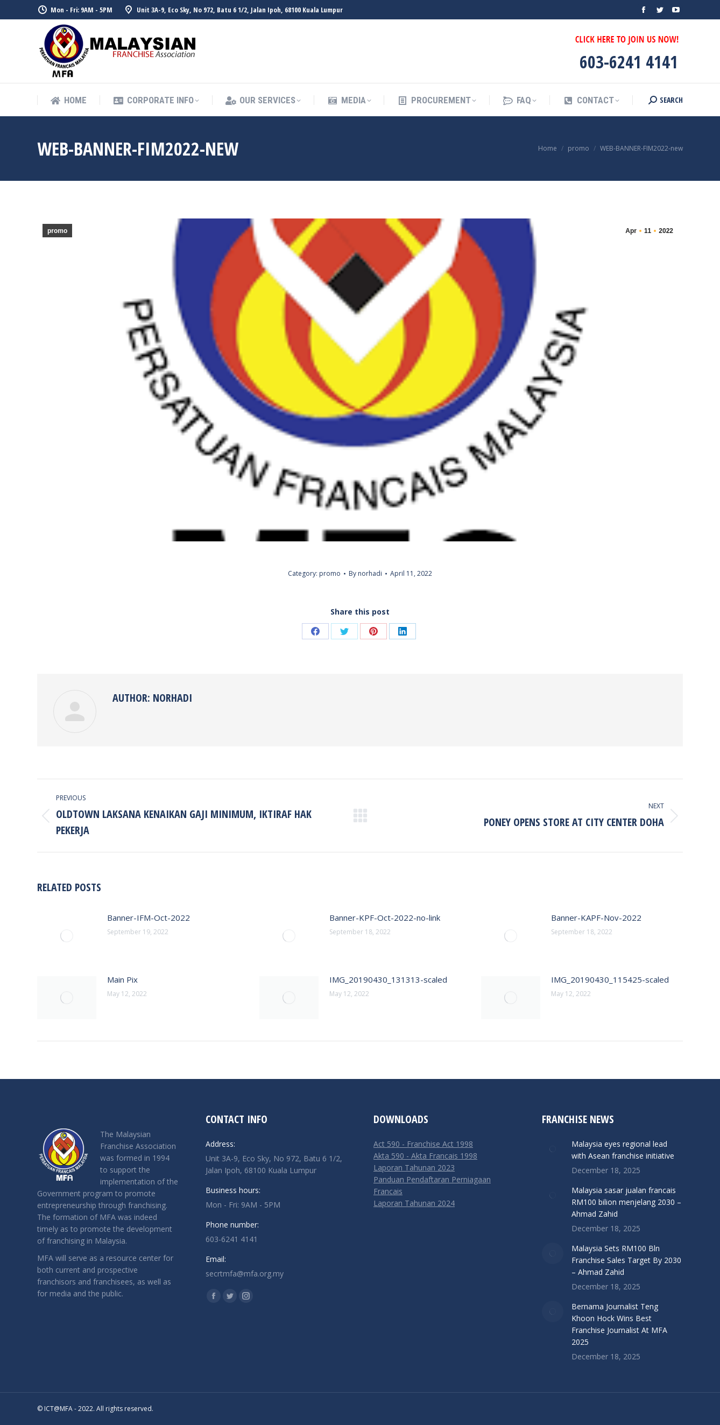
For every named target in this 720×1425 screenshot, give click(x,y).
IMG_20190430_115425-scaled (610, 979)
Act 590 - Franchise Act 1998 (423, 1144)
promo (57, 231)
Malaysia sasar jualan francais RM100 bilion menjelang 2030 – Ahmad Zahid (626, 1202)
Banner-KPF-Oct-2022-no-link (384, 917)
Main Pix (122, 979)
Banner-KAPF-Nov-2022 (596, 917)
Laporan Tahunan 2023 (414, 1167)
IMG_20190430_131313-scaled (388, 979)
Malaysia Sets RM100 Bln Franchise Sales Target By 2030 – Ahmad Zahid (626, 1260)
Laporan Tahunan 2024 (414, 1203)
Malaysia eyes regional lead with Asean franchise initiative (622, 1150)
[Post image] (66, 935)
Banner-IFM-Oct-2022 (148, 917)
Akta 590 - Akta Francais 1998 (425, 1156)
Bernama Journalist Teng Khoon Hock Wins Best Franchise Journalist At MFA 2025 (619, 1324)
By (365, 573)
